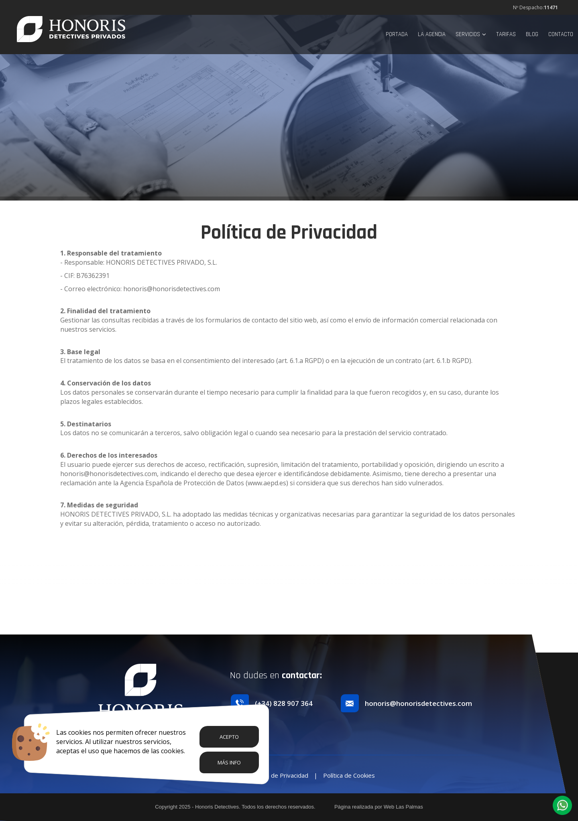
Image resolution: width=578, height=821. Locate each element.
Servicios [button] (471, 34)
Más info (229, 762)
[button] (562, 805)
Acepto (229, 736)
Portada (397, 34)
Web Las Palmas (403, 807)
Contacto (560, 34)
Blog (532, 34)
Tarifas (506, 34)
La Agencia (432, 34)
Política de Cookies (349, 775)
